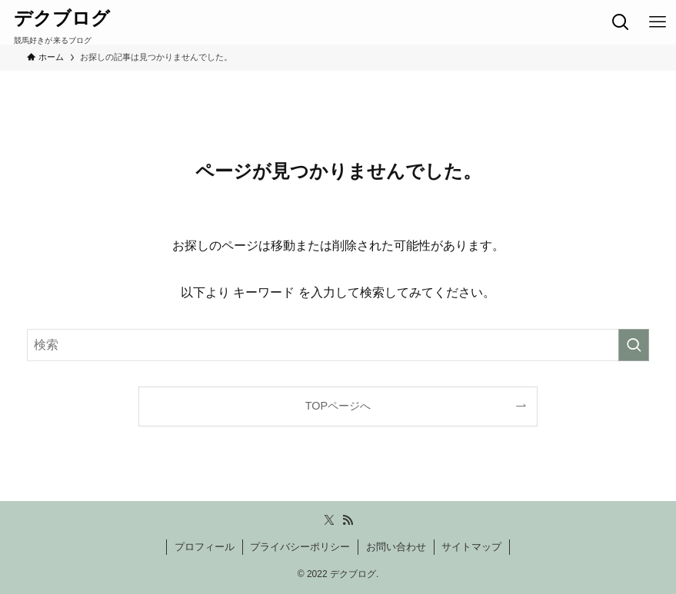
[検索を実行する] (633, 345)
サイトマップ (471, 547)
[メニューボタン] (657, 22)
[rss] (348, 520)
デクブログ (62, 18)
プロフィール (205, 547)
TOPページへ (338, 406)
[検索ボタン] (620, 22)
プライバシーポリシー (300, 547)
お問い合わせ (396, 547)
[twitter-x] (329, 520)
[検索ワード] (338, 345)
